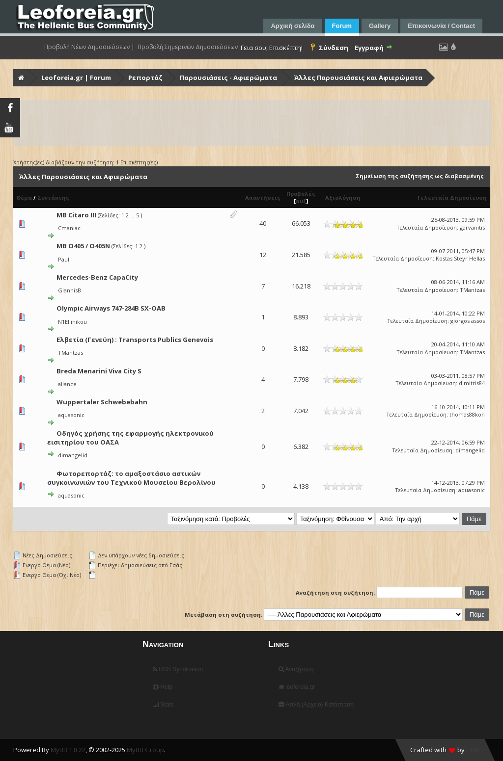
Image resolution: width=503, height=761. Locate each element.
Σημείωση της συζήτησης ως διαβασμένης (420, 176)
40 (262, 223)
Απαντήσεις (262, 197)
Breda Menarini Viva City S (98, 371)
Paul (63, 259)
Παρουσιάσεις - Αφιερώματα (228, 77)
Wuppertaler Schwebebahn (101, 401)
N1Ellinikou (72, 321)
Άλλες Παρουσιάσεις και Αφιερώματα (358, 77)
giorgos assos (467, 320)
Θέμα (24, 197)
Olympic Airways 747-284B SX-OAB (111, 308)
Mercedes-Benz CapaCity (97, 277)
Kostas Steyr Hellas (460, 258)
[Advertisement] (252, 123)
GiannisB (69, 290)
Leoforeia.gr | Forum (76, 77)
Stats (163, 704)
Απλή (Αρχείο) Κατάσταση (316, 704)
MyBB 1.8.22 (68, 749)
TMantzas (472, 289)
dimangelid (72, 455)
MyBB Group (145, 749)
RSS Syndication (178, 669)
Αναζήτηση (296, 669)
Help (162, 686)
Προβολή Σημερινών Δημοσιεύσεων (188, 47)
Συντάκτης (53, 197)
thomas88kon (467, 414)
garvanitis (472, 227)
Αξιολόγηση (343, 197)
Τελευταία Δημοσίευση (452, 197)
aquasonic (71, 415)
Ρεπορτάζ (145, 77)
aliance (67, 384)
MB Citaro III (76, 214)
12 (262, 254)
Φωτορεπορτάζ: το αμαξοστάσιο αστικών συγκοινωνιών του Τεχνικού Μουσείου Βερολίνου (131, 478)
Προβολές (300, 193)
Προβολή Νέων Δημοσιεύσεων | (89, 47)
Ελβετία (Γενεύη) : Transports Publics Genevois (134, 339)
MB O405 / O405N (83, 245)
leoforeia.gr (297, 686)
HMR (473, 749)
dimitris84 (472, 383)
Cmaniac (69, 228)
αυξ (301, 201)
